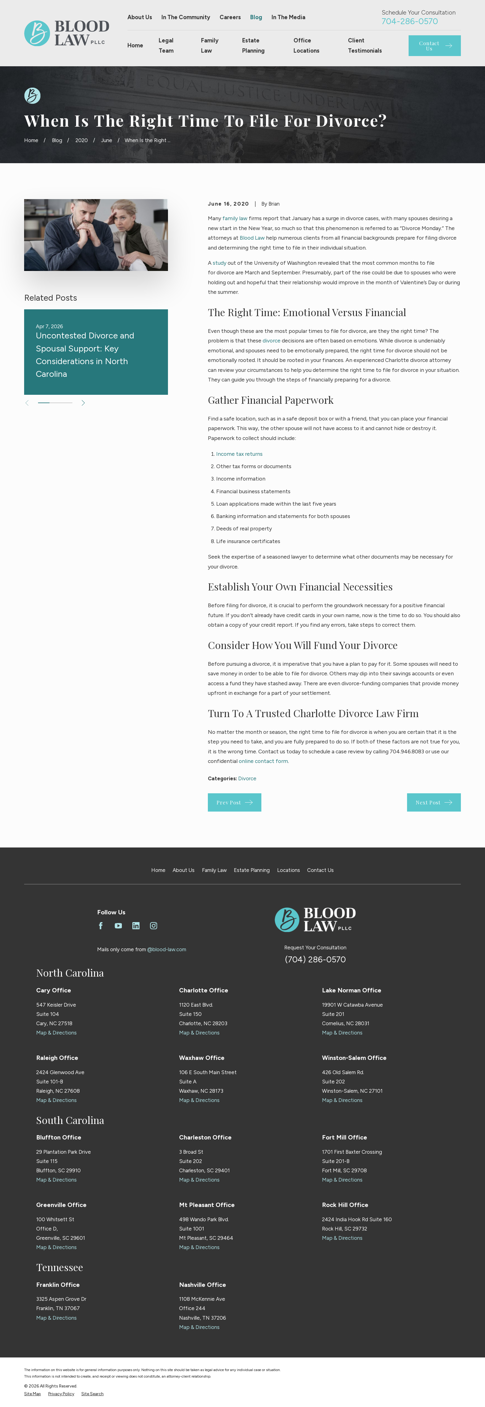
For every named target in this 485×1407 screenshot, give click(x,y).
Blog (256, 17)
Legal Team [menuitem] (166, 45)
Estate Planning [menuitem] (253, 45)
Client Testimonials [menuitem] (365, 45)
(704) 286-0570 (315, 960)
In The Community (185, 17)
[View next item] (83, 403)
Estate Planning (252, 870)
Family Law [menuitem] (210, 45)
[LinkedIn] (135, 925)
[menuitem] (32, 1394)
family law (234, 218)
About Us (139, 17)
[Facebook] (100, 925)
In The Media (288, 17)
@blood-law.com (166, 949)
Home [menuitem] (135, 45)
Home (158, 870)
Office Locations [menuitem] (307, 45)
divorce (272, 340)
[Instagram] (153, 925)
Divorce (247, 778)
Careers (230, 17)
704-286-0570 (410, 21)
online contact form (263, 761)
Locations (288, 870)
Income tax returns (239, 454)
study (219, 262)
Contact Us (320, 870)
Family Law (214, 870)
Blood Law (252, 237)
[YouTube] (118, 925)
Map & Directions (56, 1033)
